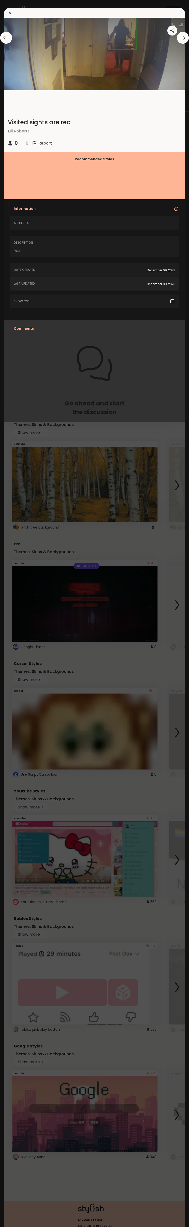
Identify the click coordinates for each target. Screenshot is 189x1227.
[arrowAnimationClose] (6, 38)
